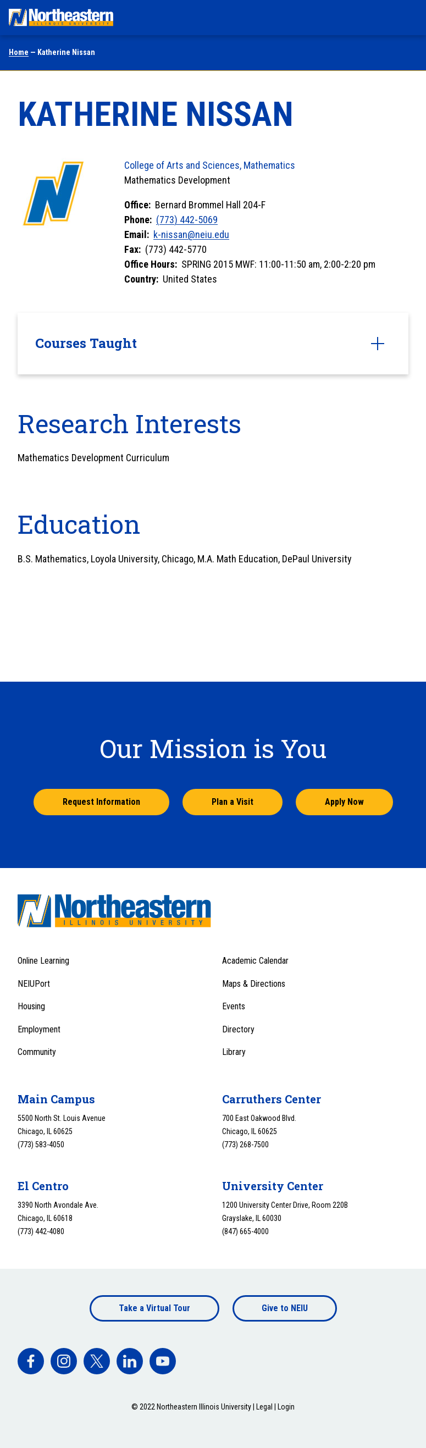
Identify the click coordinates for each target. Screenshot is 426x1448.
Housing (31, 1006)
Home (19, 52)
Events (233, 1006)
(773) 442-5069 (187, 219)
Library (234, 1052)
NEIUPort (34, 984)
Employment (39, 1029)
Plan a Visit (232, 802)
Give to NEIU (285, 1308)
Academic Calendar (255, 960)
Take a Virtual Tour (154, 1308)
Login (286, 1406)
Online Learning (43, 960)
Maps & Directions (253, 984)
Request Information (101, 802)
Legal (264, 1406)
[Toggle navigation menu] (407, 17)
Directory (238, 1029)
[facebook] (31, 1361)
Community (37, 1052)
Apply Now (344, 802)
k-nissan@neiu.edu (191, 234)
